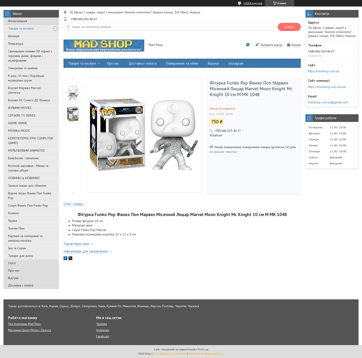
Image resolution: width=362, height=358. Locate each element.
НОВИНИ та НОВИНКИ (23, 178)
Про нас (13, 270)
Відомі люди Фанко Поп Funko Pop (29, 195)
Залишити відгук (271, 45)
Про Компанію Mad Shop (24, 324)
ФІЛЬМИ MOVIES (20, 108)
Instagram (236, 63)
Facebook (102, 336)
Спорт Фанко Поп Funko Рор (28, 205)
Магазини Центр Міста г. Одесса (29, 330)
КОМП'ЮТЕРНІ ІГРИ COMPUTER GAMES (30, 140)
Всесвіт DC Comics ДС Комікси (29, 100)
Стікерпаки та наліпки (23, 68)
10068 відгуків (252, 3)
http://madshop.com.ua (323, 71)
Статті (12, 263)
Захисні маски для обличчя (27, 186)
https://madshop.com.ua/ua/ (327, 87)
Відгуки (13, 278)
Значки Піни (16, 228)
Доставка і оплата (20, 285)
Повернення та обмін (182, 63)
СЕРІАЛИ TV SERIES (22, 115)
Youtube (101, 324)
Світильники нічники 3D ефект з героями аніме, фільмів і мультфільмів (30, 56)
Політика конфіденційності (205, 353)
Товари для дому (20, 256)
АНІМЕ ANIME (17, 123)
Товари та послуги (21, 28)
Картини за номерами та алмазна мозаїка (25, 238)
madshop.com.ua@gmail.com (328, 102)
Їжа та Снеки (17, 248)
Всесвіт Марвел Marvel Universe (24, 90)
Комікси (13, 213)
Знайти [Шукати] (289, 27)
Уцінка (12, 221)
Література (15, 44)
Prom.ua (203, 349)
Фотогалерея (17, 21)
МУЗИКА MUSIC (19, 131)
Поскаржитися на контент (169, 353)
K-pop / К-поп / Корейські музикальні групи (26, 78)
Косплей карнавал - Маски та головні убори (28, 168)
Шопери (13, 36)
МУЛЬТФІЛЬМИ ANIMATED (26, 150)
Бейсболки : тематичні (23, 158)
